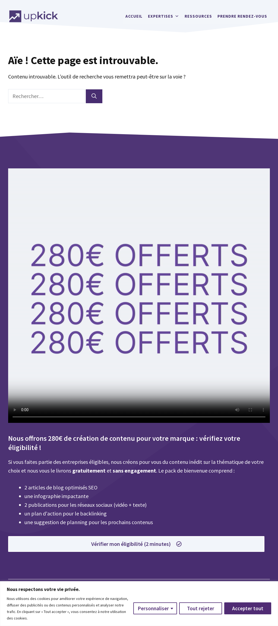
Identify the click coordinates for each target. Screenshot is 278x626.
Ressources (198, 16)
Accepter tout (247, 608)
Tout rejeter (200, 608)
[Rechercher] (94, 96)
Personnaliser (153, 608)
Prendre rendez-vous (242, 16)
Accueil (134, 16)
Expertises (163, 16)
